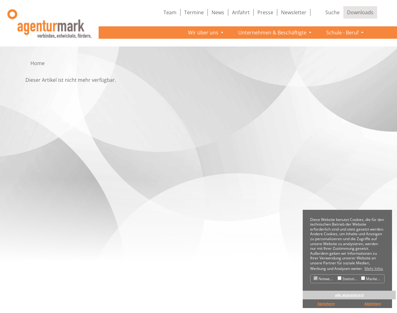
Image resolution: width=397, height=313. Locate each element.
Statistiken (348, 278)
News (218, 12)
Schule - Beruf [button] (343, 32)
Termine (194, 12)
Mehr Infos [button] (373, 268)
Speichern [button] (326, 303)
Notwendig (325, 278)
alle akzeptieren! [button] (349, 295)
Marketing (372, 278)
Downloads (360, 12)
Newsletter (293, 12)
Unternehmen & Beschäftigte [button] (273, 32)
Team (169, 12)
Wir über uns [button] (204, 32)
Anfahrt (241, 12)
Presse (265, 12)
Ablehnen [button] (372, 303)
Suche (332, 12)
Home (37, 63)
